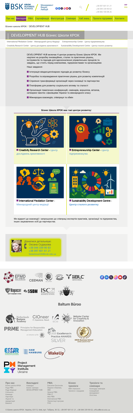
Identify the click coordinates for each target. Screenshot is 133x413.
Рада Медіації (10, 390)
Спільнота (9, 392)
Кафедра (30, 385)
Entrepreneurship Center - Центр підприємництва (81, 42)
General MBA (52, 392)
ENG (125, 7)
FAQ (49, 403)
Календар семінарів (97, 389)
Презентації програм (55, 401)
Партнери (9, 396)
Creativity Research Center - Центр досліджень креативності (32, 46)
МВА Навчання (74, 389)
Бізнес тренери (32, 388)
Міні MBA (51, 396)
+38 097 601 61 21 (104, 6)
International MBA (54, 399)
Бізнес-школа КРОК (13, 385)
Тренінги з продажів (76, 391)
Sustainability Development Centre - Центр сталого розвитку (84, 46)
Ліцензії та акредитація (10, 400)
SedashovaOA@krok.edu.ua (42, 254)
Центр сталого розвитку (84, 204)
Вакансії (8, 403)
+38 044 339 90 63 (104, 9)
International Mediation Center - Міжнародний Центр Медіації (32, 42)
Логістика (93, 395)
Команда (8, 394)
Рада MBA (9, 388)
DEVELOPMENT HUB (34, 390)
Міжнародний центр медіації (32, 204)
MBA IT (50, 394)
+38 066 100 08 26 (104, 12)
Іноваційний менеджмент (94, 392)
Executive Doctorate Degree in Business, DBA (55, 387)
